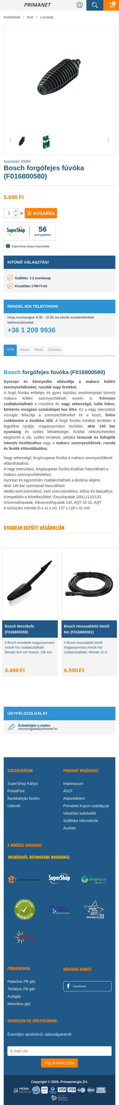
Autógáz (14, 996)
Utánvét (13, 806)
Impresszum (73, 783)
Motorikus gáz (18, 1004)
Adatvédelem (74, 798)
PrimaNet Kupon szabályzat (86, 806)
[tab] (10, 350)
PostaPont (16, 791)
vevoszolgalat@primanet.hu (38, 729)
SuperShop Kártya (22, 783)
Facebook (75, 986)
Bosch (12, 372)
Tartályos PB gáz (21, 989)
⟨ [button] (11, 140)
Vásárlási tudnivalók (79, 813)
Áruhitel (69, 828)
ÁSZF (68, 791)
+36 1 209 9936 (31, 330)
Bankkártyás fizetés (23, 798)
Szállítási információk (80, 821)
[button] (16, 210)
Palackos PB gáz (21, 981)
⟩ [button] (108, 140)
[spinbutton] (9, 213)
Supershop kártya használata (27, 246)
